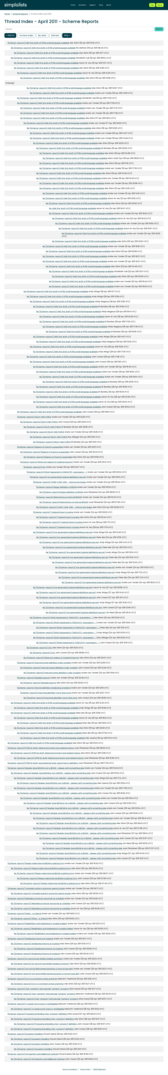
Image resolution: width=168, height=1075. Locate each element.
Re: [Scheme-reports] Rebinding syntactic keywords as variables (40, 903)
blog (101, 5)
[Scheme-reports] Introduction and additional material (33, 1054)
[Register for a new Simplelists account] (160, 5)
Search (159, 29)
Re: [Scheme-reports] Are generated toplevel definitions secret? (63, 532)
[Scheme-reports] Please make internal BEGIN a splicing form (36, 863)
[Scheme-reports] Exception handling (25, 1034)
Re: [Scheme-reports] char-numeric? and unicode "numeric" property (43, 994)
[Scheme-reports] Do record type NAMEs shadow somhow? (35, 958)
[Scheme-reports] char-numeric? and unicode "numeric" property (38, 988)
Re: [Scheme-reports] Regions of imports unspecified (44, 452)
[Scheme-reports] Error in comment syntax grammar (32, 978)
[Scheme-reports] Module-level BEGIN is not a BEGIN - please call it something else (46, 768)
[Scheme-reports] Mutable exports (33, 677)
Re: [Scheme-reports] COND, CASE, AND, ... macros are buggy (64, 507)
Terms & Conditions (69, 1069)
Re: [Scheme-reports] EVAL (39, 647)
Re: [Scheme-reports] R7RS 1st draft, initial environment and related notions (45, 753)
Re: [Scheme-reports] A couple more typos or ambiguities (37, 1009)
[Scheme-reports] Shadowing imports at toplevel (30, 938)
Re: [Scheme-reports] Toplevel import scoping (57, 517)
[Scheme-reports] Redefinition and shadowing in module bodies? (37, 923)
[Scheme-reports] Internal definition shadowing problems (44, 687)
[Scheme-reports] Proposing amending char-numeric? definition (37, 1014)
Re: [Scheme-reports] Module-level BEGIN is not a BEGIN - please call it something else (51, 773)
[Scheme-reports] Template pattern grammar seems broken (36, 888)
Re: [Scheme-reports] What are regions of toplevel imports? (51, 657)
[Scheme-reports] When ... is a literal (24, 913)
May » (67, 35)
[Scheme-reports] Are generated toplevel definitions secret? (58, 477)
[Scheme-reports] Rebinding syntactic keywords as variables (36, 898)
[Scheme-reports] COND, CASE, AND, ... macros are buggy (59, 482)
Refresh (55, 35)
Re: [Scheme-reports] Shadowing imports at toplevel (35, 943)
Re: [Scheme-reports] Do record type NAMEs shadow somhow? (40, 963)
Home (7, 14)
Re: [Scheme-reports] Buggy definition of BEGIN (61, 492)
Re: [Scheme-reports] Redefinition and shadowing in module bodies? (42, 928)
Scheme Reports (20, 14)
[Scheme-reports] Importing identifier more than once (45, 693)
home (73, 5)
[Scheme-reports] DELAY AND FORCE (34, 417)
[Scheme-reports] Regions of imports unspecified (40, 447)
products (82, 5)
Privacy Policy (85, 1069)
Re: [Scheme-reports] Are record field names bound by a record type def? (45, 973)
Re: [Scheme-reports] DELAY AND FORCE (39, 422)
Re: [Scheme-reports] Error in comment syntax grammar (37, 983)
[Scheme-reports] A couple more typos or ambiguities (33, 1004)
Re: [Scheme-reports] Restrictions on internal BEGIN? (63, 502)
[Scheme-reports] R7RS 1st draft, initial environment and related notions (41, 748)
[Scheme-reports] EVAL (35, 467)
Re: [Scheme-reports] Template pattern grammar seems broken (41, 893)
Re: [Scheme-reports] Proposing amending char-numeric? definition (42, 1019)
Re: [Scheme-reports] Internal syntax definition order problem (49, 667)
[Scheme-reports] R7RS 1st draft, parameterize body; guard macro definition (43, 763)
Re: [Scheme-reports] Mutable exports (38, 682)
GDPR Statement (99, 1069)
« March (10, 35)
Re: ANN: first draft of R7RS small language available (72, 208)
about (108, 5)
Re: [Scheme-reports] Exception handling (30, 1039)
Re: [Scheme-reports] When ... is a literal (29, 918)
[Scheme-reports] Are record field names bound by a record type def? (40, 968)
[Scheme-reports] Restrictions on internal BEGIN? (59, 497)
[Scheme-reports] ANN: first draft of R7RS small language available (38, 43)
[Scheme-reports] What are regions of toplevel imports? (46, 462)
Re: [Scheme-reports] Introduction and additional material (38, 1059)
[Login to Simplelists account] (152, 5)
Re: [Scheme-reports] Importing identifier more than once (50, 698)
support (92, 5)
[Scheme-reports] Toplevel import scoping (53, 512)
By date (42, 35)
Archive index (26, 35)
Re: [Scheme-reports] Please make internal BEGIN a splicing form (41, 868)
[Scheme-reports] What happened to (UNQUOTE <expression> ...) (57, 472)
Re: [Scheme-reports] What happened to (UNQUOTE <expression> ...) (61, 617)
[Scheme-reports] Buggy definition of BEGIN (56, 487)
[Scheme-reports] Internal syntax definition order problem (44, 662)
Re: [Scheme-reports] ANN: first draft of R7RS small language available (43, 48)
